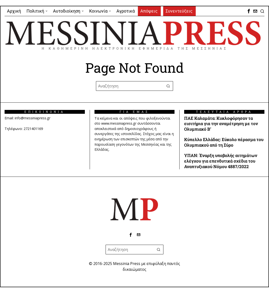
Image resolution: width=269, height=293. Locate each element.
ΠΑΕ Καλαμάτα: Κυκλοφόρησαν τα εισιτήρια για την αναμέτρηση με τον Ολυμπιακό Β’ (221, 124)
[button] (168, 86)
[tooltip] (249, 11)
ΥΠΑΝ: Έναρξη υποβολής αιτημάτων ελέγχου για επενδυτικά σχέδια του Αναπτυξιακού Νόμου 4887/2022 (220, 161)
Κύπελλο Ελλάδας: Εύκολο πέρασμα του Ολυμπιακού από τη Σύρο (223, 142)
